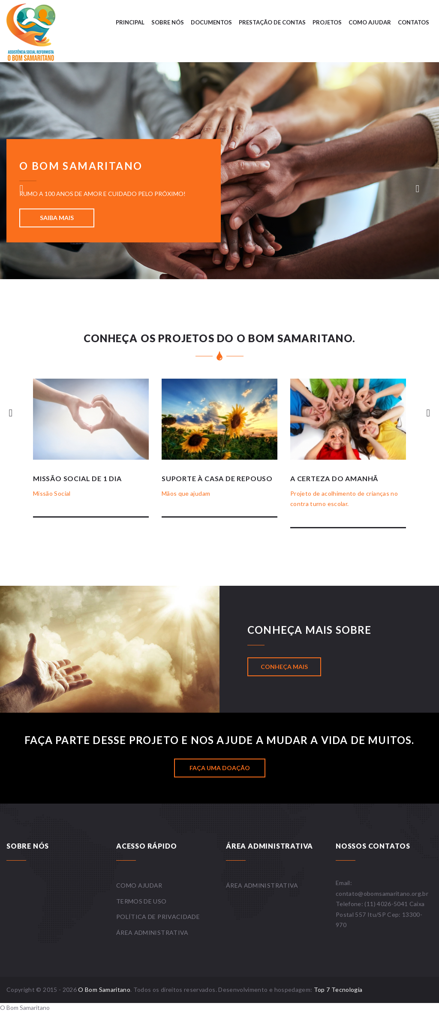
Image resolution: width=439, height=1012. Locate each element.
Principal (130, 22)
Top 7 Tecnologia (338, 989)
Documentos (211, 22)
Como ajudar (370, 22)
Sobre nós (167, 22)
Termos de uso (141, 901)
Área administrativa (152, 932)
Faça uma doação (219, 767)
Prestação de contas (272, 22)
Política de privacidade (158, 916)
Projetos (327, 22)
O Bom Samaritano (104, 989)
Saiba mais (57, 217)
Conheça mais (284, 666)
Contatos (413, 22)
